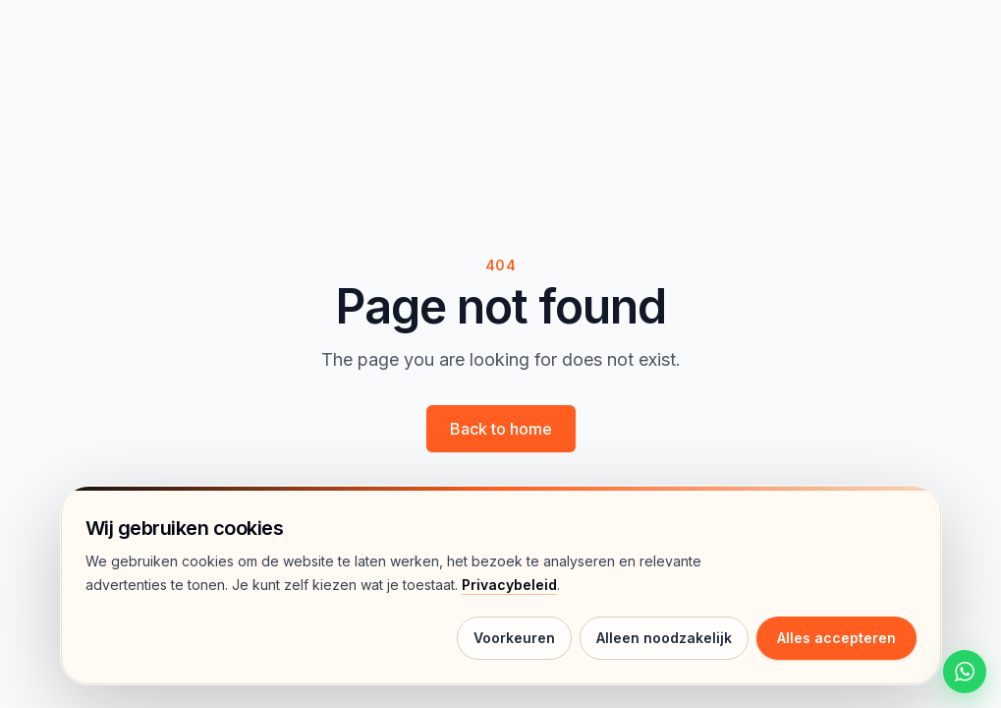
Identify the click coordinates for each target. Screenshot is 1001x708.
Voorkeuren (514, 637)
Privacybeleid (509, 584)
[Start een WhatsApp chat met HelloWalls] (964, 671)
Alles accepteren (836, 637)
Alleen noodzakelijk (664, 637)
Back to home (501, 429)
